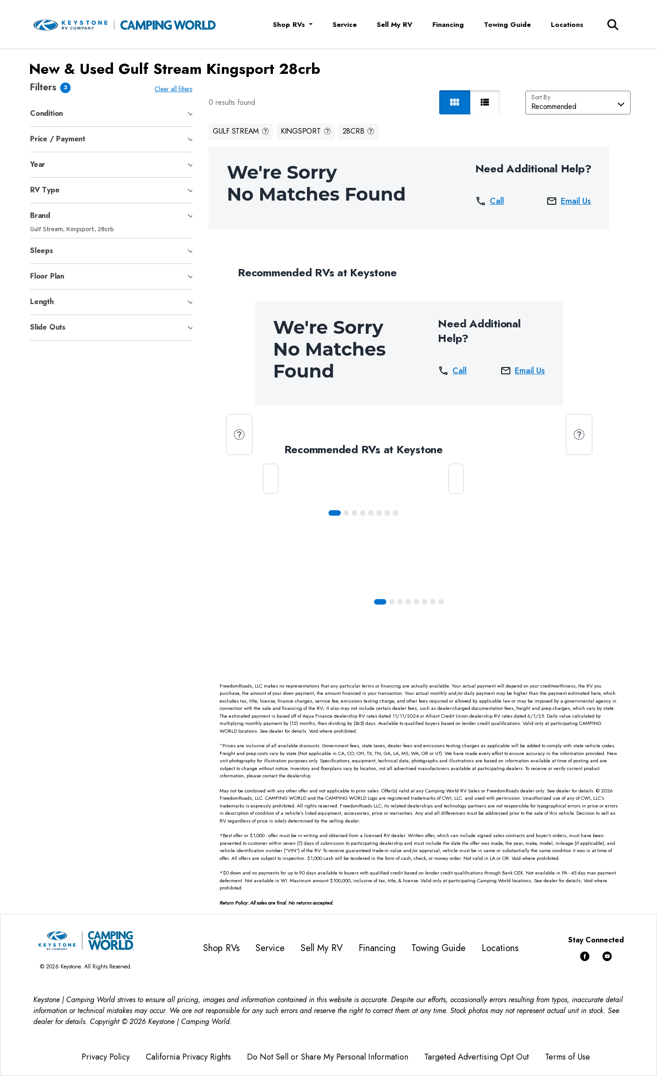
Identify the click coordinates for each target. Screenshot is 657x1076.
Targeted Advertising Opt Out (476, 1057)
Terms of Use (567, 1057)
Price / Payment (57, 139)
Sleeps (41, 250)
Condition (46, 113)
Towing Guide (507, 25)
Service (345, 25)
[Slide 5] (381, 513)
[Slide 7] (397, 513)
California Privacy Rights (188, 1057)
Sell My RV (394, 25)
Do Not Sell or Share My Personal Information (327, 1057)
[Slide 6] (389, 513)
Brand (40, 215)
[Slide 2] (356, 513)
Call (491, 201)
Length (42, 301)
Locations (567, 25)
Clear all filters (175, 88)
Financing (448, 25)
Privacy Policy (106, 1057)
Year (37, 164)
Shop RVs (221, 948)
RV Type (45, 190)
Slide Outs (48, 327)
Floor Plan (47, 276)
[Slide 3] (364, 513)
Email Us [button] (570, 201)
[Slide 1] (348, 513)
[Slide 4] (372, 513)
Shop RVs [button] (290, 25)
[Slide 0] (336, 513)
